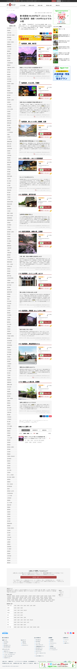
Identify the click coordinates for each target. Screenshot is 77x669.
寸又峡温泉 (9, 363)
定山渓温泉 (9, 28)
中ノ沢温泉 (9, 139)
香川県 (18, 624)
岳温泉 (8, 134)
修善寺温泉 (9, 333)
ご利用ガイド (61, 593)
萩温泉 (8, 488)
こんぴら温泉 (9, 495)
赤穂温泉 (8, 435)
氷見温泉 (8, 305)
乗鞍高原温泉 (9, 261)
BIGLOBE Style (53, 648)
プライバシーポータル (42, 661)
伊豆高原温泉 (9, 340)
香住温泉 (8, 440)
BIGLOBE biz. (38, 639)
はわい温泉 (9, 470)
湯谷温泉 (8, 396)
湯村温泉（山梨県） (10, 231)
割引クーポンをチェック (45, 59)
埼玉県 (15, 610)
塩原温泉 (8, 150)
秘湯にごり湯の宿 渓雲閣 (31, 382)
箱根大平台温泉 (10, 215)
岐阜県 (18, 617)
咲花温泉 (8, 294)
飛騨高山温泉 (9, 384)
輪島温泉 (8, 322)
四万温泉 (8, 171)
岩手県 (21, 605)
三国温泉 (8, 326)
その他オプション (7, 657)
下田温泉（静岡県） (10, 335)
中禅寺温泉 (9, 155)
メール (65, 641)
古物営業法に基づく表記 (17, 663)
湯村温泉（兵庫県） (10, 447)
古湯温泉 (8, 514)
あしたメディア (25, 645)
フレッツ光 (38, 643)
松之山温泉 (9, 301)
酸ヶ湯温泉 (9, 53)
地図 (40, 52)
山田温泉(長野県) (10, 278)
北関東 (28, 440)
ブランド (51, 641)
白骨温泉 (8, 236)
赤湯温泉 (8, 102)
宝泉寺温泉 (9, 555)
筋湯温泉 (8, 551)
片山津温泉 (9, 315)
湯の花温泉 (9, 428)
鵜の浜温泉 (9, 289)
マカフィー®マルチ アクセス (41, 653)
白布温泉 (8, 111)
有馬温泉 (8, 433)
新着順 (24, 433)
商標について (36, 663)
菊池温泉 (8, 525)
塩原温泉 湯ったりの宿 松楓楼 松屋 (33, 121)
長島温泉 (8, 405)
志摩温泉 (8, 400)
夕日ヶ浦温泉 (9, 426)
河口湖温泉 (9, 224)
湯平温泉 (8, 558)
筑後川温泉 (9, 504)
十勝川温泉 (9, 32)
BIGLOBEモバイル (7, 645)
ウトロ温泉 (9, 39)
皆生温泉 (8, 465)
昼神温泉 (8, 268)
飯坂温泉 (8, 129)
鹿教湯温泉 (9, 245)
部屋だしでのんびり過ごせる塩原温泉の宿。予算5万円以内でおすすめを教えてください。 (42, 76)
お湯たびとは (61, 591)
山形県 (31, 605)
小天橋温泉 (9, 419)
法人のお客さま (37, 637)
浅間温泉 (8, 238)
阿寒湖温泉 (9, 37)
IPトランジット (38, 651)
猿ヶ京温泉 (9, 180)
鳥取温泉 (8, 467)
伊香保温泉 (9, 597)
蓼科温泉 (8, 254)
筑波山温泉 (9, 190)
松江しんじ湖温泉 (10, 474)
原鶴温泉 (8, 507)
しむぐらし (24, 643)
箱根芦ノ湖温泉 (10, 213)
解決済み (44, 430)
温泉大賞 (24, 641)
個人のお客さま (5, 637)
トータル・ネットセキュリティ (9, 654)
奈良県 (28, 619)
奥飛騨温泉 (9, 382)
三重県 (25, 617)
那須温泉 (8, 157)
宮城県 (25, 605)
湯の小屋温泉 (9, 187)
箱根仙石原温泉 (10, 220)
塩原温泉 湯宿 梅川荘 (28, 43)
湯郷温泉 (8, 481)
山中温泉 (8, 310)
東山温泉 (8, 125)
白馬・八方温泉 (10, 264)
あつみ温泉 (9, 104)
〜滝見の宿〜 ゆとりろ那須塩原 (32, 158)
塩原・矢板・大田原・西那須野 (39, 440)
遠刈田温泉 (9, 79)
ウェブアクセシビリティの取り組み (21, 661)
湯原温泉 (8, 479)
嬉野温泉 (8, 509)
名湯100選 (34, 442)
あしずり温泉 (9, 502)
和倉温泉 (8, 308)
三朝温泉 (8, 463)
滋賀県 (15, 619)
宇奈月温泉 (9, 303)
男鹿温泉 (8, 90)
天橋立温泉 (9, 412)
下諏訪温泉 (9, 252)
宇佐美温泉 (9, 352)
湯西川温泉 (9, 162)
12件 (48, 49)
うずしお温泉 (9, 437)
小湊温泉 (8, 197)
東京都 (21, 610)
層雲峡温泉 (9, 44)
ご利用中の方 (65, 637)
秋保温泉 (8, 74)
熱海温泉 (47, 601)
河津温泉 (8, 356)
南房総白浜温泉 (10, 201)
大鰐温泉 (8, 58)
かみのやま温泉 (10, 109)
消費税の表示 (10, 661)
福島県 (34, 605)
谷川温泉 (8, 183)
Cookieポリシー (50, 661)
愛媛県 (21, 624)
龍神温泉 (8, 460)
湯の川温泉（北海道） (11, 35)
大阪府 (21, 619)
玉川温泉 (8, 88)
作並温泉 (8, 76)
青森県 (18, 605)
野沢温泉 (8, 234)
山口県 (28, 622)
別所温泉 (8, 271)
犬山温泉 (8, 389)
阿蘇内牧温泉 (9, 523)
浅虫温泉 (8, 55)
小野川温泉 (9, 106)
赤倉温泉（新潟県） (10, 282)
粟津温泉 (8, 312)
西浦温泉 (8, 391)
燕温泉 (8, 298)
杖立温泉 (8, 532)
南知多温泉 (9, 393)
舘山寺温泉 (9, 359)
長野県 (18, 612)
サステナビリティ (53, 643)
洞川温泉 (8, 449)
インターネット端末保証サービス (10, 652)
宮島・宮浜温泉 (10, 484)
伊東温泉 (8, 331)
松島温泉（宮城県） (10, 83)
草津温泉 (8, 164)
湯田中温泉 (9, 275)
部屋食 (30, 442)
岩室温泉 (8, 287)
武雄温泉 (8, 511)
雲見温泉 (8, 361)
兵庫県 (25, 619)
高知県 (25, 624)
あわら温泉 (9, 324)
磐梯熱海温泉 (9, 141)
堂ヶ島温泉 (9, 368)
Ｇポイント (61, 596)
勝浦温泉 (16, 599)
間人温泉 (8, 421)
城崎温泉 (8, 430)
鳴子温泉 (8, 72)
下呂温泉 (8, 375)
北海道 (15, 605)
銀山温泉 (8, 97)
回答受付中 (35, 430)
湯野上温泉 (9, 143)
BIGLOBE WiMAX (7, 646)
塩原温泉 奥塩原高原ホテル (31, 344)
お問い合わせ (4, 661)
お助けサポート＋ (7, 651)
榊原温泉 (8, 403)
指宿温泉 (8, 560)
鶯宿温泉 (8, 65)
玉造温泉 (8, 472)
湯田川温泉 (9, 120)
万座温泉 (8, 169)
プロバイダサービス (39, 644)
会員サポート (66, 643)
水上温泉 (8, 185)
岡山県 (21, 622)
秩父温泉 (8, 192)
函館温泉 (8, 51)
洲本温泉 (8, 444)
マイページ (66, 639)
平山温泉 (8, 539)
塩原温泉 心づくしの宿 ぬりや (32, 273)
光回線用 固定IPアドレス (40, 646)
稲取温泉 (8, 347)
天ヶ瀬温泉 (9, 548)
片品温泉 (8, 178)
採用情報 (51, 646)
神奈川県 (25, 610)
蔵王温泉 (8, 95)
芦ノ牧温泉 (9, 127)
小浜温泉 (8, 518)
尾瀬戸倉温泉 (9, 176)
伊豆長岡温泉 (9, 345)
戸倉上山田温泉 (10, 259)
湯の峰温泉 (9, 458)
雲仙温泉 (8, 516)
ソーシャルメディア (53, 649)
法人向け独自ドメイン (40, 655)
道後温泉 (8, 500)
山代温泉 (8, 317)
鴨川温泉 (8, 194)
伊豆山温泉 (9, 342)
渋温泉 (8, 250)
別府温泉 (8, 544)
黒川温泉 (8, 521)
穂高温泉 (8, 273)
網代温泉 (8, 338)
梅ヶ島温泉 (9, 354)
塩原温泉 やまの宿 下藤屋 (30, 83)
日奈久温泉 (9, 537)
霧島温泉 (8, 562)
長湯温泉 (8, 553)
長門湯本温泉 (9, 486)
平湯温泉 (8, 377)
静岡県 (15, 617)
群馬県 (18, 607)
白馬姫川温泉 (9, 266)
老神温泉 (8, 173)
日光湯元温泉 (9, 148)
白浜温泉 (8, 451)
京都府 (18, 619)
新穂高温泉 (9, 379)
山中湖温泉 (9, 229)
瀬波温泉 (8, 296)
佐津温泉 (8, 442)
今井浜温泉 (9, 349)
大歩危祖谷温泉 (10, 493)
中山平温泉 (9, 81)
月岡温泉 (8, 280)
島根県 (18, 622)
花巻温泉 (8, 69)
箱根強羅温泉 (9, 217)
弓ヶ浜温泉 (9, 370)
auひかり (5, 643)
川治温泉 (8, 153)
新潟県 (21, 612)
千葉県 (18, 610)
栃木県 (32, 440)
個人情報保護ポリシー (33, 661)
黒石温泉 (8, 60)
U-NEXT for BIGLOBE (8, 656)
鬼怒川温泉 (9, 146)
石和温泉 (8, 222)
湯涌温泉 (8, 319)
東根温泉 (8, 116)
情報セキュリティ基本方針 (28, 663)
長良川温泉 (9, 386)
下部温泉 (8, 227)
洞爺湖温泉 (9, 46)
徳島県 (15, 624)
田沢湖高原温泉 (10, 92)
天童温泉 (8, 113)
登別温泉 (8, 30)
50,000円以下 (39, 442)
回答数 (28, 433)
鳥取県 (15, 622)
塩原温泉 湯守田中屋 (29, 194)
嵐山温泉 (8, 414)
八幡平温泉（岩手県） (11, 67)
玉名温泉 (8, 530)
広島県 (25, 622)
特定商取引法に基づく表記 (7, 663)
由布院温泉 (9, 546)
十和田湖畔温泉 (10, 62)
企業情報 (50, 637)
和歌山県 (31, 619)
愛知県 (21, 617)
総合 (37, 433)
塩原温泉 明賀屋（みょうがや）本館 (33, 310)
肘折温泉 (8, 118)
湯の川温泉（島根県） (11, 477)
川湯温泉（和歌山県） (11, 456)
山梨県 (15, 612)
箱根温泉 (8, 206)
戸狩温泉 (8, 257)
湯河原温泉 (9, 208)
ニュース (51, 644)
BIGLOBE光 (6, 641)
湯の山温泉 (9, 407)
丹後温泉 (8, 423)
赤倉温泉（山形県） (10, 99)
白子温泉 (8, 199)
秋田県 (28, 605)
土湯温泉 (8, 136)
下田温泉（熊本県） (10, 528)
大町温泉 (8, 243)
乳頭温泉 (30, 595)
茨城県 (21, 607)
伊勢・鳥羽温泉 (10, 398)
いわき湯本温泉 (10, 132)
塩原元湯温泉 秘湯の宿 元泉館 (32, 231)
